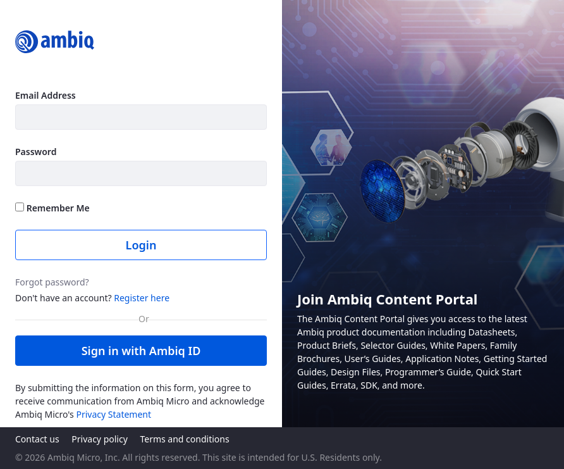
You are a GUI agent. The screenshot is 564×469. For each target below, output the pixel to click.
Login (141, 245)
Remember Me (52, 208)
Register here (141, 298)
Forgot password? (52, 282)
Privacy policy (99, 439)
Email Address (45, 95)
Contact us (37, 439)
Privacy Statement (113, 414)
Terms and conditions (184, 439)
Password (35, 152)
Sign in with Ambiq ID (141, 350)
